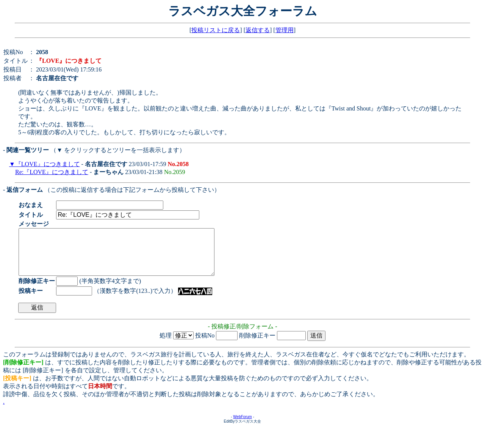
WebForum (242, 426)
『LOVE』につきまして (47, 164)
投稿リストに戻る (215, 30)
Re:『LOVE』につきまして (51, 172)
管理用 (284, 30)
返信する (258, 30)
